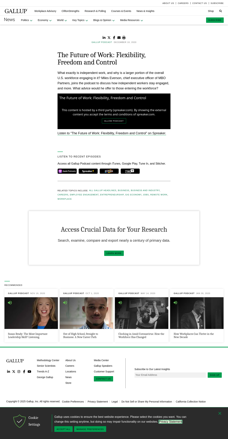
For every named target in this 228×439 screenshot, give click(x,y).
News (68, 377)
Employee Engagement (84, 195)
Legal (115, 401)
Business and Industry (145, 190)
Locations (70, 371)
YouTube (29, 371)
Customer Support (104, 371)
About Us (70, 360)
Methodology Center (48, 360)
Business (123, 190)
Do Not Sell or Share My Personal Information (146, 401)
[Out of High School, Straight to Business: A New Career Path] (86, 315)
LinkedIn (8, 371)
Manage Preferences (90, 429)
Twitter (13, 371)
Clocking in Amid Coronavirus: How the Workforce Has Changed (141, 335)
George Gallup (45, 377)
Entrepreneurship (112, 195)
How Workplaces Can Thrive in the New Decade (194, 335)
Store (68, 382)
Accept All (63, 429)
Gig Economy (133, 195)
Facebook (24, 371)
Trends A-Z (43, 371)
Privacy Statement (98, 401)
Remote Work (158, 195)
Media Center (101, 360)
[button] (45, 11)
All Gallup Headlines (102, 190)
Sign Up (214, 375)
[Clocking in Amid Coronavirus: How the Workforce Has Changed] (141, 315)
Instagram (19, 371)
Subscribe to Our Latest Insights (152, 369)
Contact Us (103, 379)
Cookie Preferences (73, 401)
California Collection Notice (191, 401)
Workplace (65, 199)
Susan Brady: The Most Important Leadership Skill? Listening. (27, 335)
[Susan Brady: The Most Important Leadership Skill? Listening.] (31, 315)
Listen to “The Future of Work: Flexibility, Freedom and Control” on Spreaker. (112, 133)
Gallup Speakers (103, 365)
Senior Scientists (46, 365)
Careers (63, 195)
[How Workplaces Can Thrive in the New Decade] (197, 315)
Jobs (146, 195)
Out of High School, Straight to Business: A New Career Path (80, 335)
